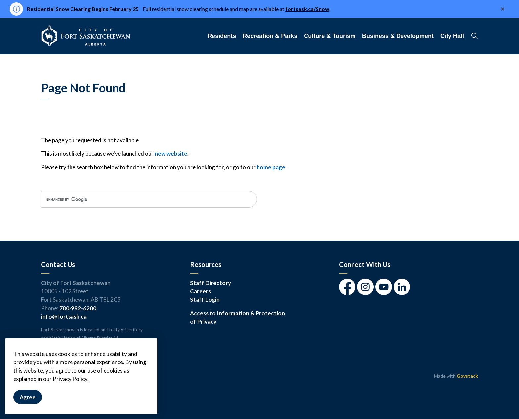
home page (271, 167)
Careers (200, 291)
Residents (222, 36)
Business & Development (398, 36)
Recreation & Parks (270, 36)
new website (171, 153)
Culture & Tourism (329, 36)
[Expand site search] (474, 36)
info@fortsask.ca (64, 316)
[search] (149, 199)
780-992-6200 (77, 308)
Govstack (467, 376)
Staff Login (205, 299)
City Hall (452, 36)
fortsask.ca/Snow (307, 9)
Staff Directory (210, 282)
